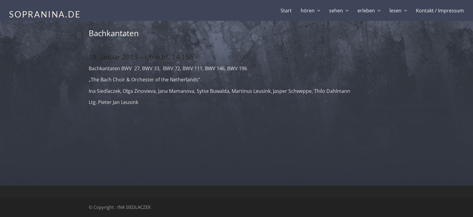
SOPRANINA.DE (45, 14)
